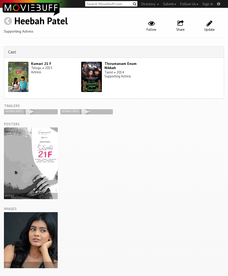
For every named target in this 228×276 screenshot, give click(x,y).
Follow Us (189, 4)
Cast (12, 51)
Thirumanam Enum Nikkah (120, 65)
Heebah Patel (41, 21)
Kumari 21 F (41, 63)
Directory (150, 4)
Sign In (207, 4)
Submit (169, 4)
